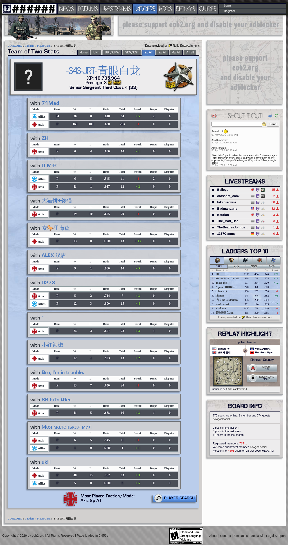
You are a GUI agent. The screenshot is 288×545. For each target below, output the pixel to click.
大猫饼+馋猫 (57, 201)
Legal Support (276, 536)
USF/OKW (112, 52)
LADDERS (145, 8)
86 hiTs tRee (57, 399)
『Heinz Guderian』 (227, 299)
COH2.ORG (15, 45)
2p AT (148, 52)
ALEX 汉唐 (54, 255)
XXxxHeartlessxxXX (236, 389)
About (213, 536)
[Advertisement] (201, 25)
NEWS (66, 8)
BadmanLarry (227, 208)
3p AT (162, 52)
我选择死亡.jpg (225, 312)
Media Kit (257, 536)
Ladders (29, 45)
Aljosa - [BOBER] (226, 287)
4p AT (176, 52)
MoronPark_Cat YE (227, 278)
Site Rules (241, 536)
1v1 (219, 266)
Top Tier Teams (245, 342)
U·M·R (49, 165)
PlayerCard (43, 45)
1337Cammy (226, 233)
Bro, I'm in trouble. (63, 372)
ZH (45, 138)
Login (227, 5)
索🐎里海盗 (56, 228)
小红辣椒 (52, 345)
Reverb (215, 131)
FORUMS (88, 8)
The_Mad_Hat (227, 221)
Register (229, 11)
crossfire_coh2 (228, 196)
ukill (46, 462)
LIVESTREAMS (116, 8)
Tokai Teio (221, 282)
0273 (48, 282)
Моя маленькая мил (67, 427)
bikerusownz (226, 202)
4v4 (272, 266)
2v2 (237, 266)
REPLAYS (185, 8)
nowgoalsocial (221, 419)
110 (217, 274)
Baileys (222, 189)
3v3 (254, 266)
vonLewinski (223, 304)
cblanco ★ (221, 291)
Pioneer (220, 295)
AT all (190, 52)
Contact (226, 536)
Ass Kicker (217, 140)
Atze (214, 155)
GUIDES (208, 8)
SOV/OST (132, 52)
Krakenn (221, 308)
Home (84, 52)
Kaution (223, 215)
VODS (165, 8)
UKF (96, 52)
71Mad (50, 103)
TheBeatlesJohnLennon (235, 227)
